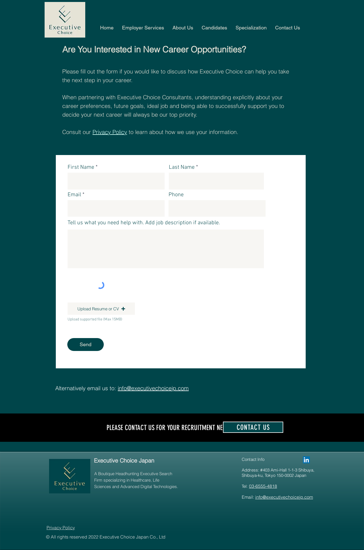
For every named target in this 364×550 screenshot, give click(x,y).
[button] (287, 27)
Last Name (182, 167)
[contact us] (253, 427)
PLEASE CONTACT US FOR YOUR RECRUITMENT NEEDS (169, 428)
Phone (176, 195)
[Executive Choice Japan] (306, 459)
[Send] (85, 344)
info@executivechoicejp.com (284, 497)
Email (74, 195)
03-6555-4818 (263, 486)
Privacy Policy (110, 131)
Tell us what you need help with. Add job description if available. (144, 223)
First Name (81, 167)
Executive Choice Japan (124, 460)
